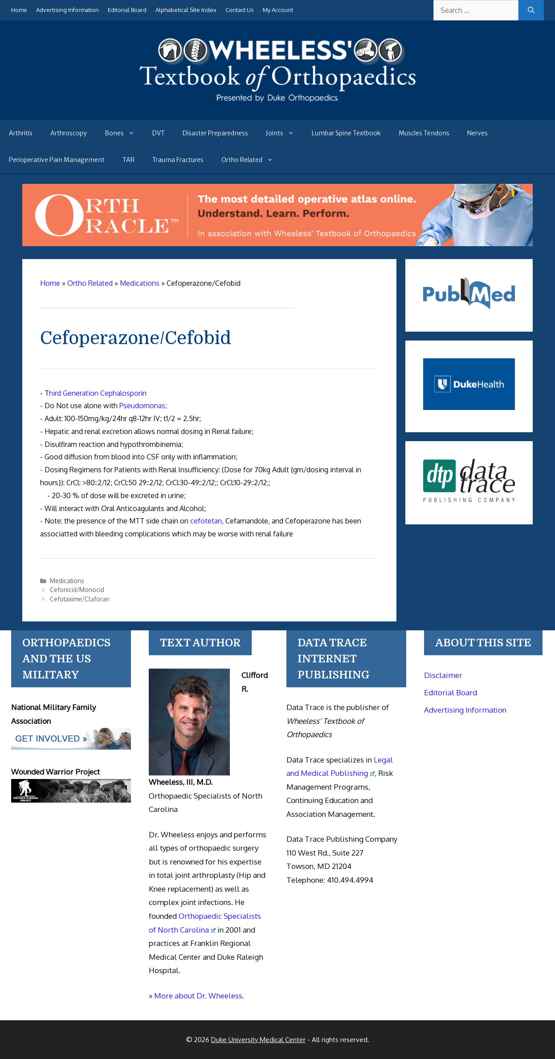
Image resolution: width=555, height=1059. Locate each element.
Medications (67, 580)
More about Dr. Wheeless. (199, 995)
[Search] (531, 10)
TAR (128, 160)
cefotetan (206, 520)
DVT (158, 133)
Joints (284, 133)
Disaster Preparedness (215, 133)
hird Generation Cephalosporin (98, 393)
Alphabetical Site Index (185, 9)
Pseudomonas (142, 405)
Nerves (477, 133)
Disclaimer (443, 675)
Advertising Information (67, 9)
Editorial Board (127, 9)
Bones (124, 133)
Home (19, 9)
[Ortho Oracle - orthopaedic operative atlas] (277, 243)
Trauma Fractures (178, 160)
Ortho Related (251, 159)
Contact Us (239, 9)
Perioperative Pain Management (57, 160)
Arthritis (21, 133)
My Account (278, 9)
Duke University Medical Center (258, 1039)
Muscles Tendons (424, 133)
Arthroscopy (68, 133)
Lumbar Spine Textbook (346, 133)
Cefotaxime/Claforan (80, 599)
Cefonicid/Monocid (77, 589)
